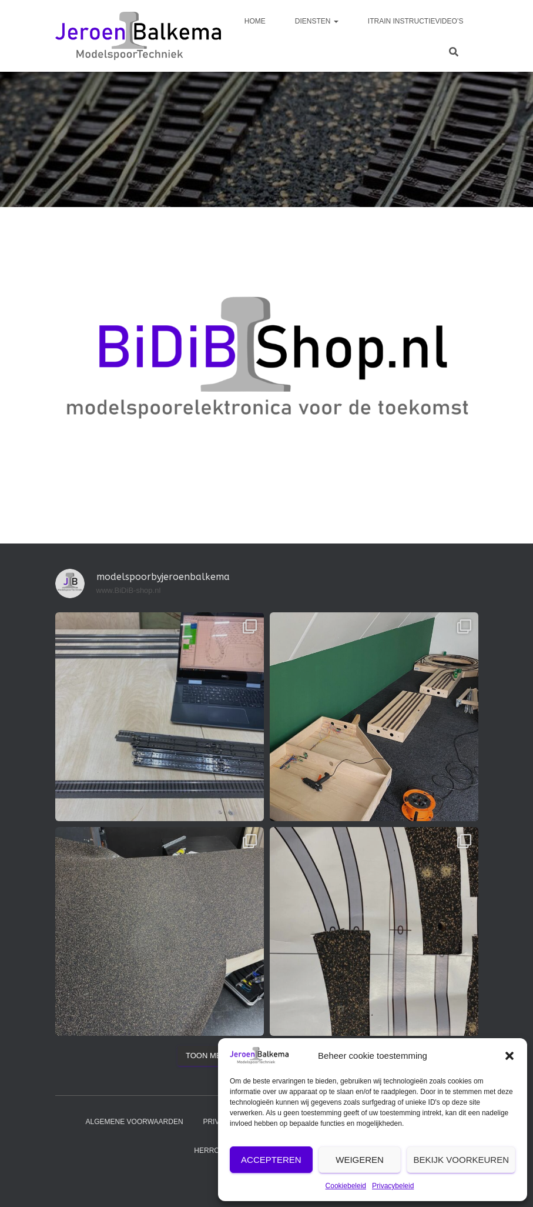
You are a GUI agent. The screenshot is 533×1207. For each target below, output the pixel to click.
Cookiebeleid (346, 1186)
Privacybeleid (393, 1186)
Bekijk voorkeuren (461, 1160)
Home (255, 21)
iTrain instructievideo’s (416, 21)
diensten (316, 21)
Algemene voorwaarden (134, 1122)
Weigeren (360, 1160)
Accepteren (271, 1160)
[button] (509, 1056)
